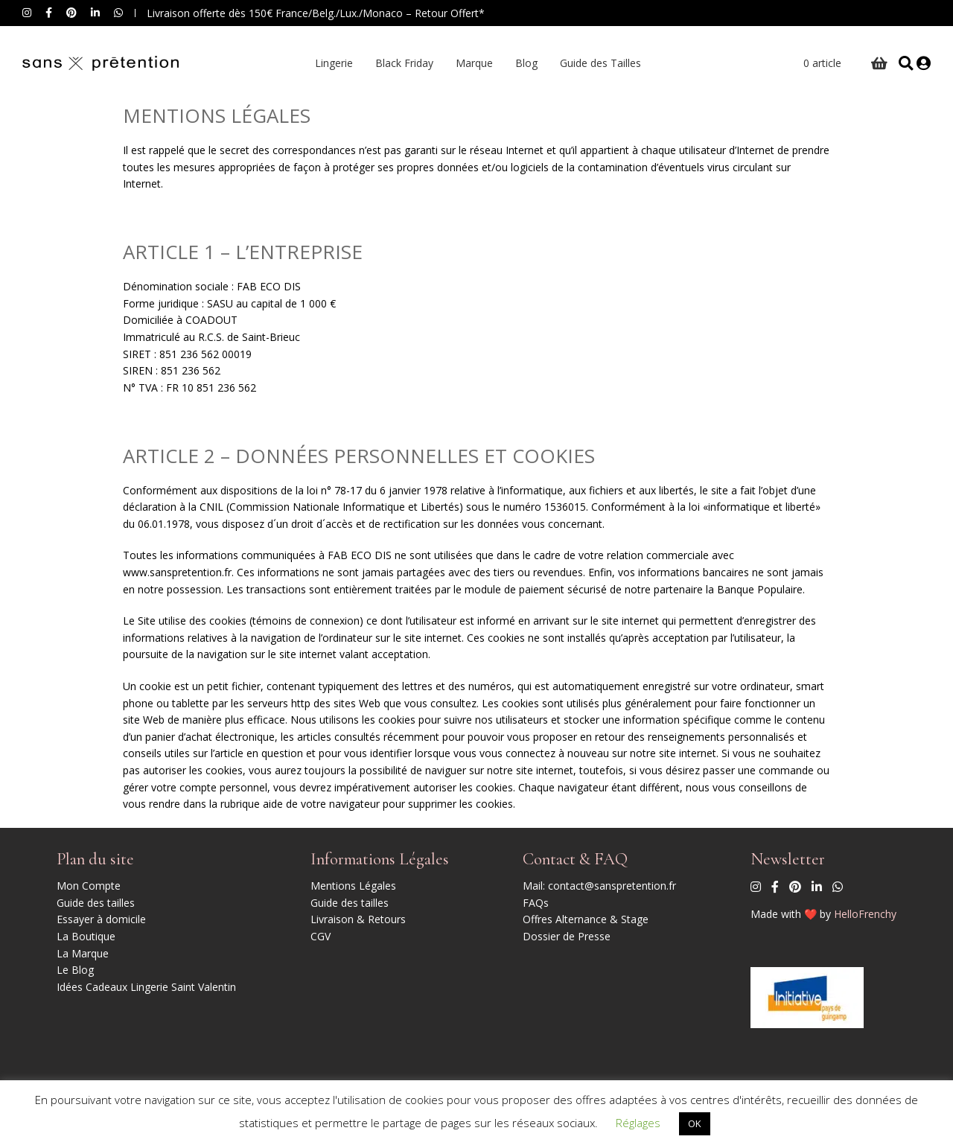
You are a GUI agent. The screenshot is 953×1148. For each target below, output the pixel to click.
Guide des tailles (96, 903)
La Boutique (86, 936)
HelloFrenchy (865, 914)
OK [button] (694, 1123)
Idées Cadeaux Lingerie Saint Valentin (146, 987)
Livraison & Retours (358, 919)
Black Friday (401, 63)
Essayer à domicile (101, 919)
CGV (320, 936)
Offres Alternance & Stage (585, 919)
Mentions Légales (353, 885)
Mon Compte (89, 885)
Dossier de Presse (567, 936)
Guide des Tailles (596, 63)
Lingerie (330, 63)
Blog (522, 63)
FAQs (536, 903)
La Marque (83, 953)
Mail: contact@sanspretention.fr (599, 885)
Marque (470, 63)
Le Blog (75, 970)
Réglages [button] (638, 1122)
